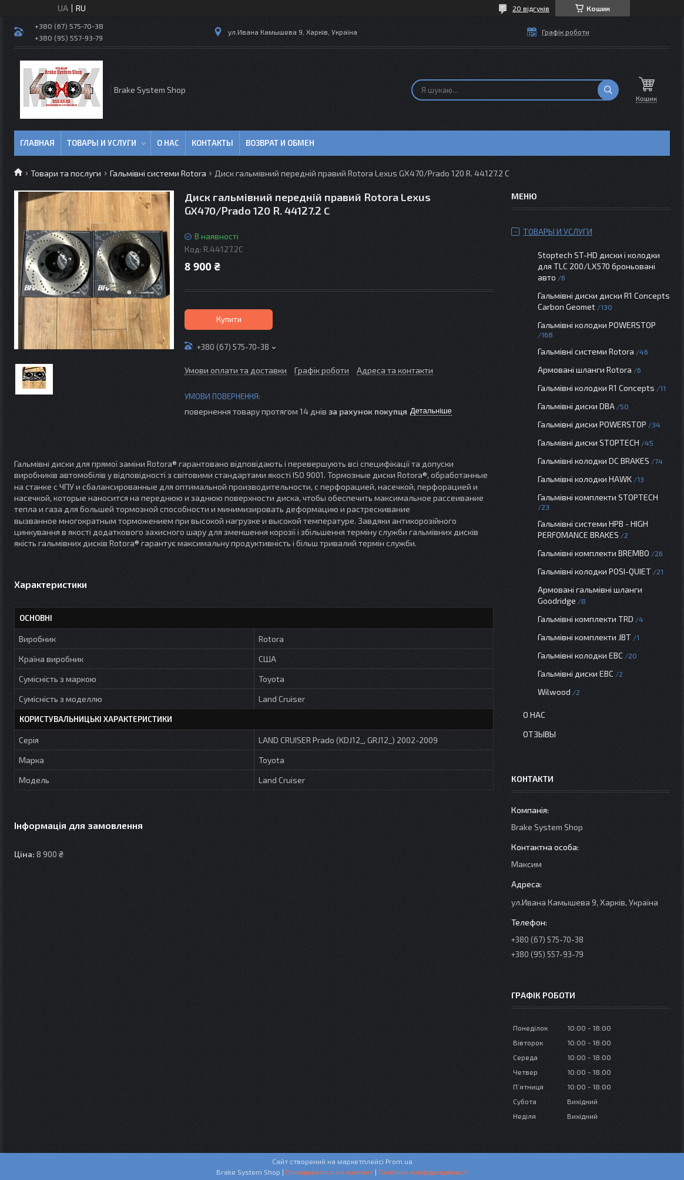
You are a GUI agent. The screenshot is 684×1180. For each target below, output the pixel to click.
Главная (37, 143)
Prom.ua (399, 1161)
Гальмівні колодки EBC (580, 655)
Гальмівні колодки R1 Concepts (597, 388)
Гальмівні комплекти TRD (585, 619)
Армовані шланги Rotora (585, 370)
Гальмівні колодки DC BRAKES (593, 461)
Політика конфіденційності (423, 1172)
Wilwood (554, 692)
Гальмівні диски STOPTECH (588, 442)
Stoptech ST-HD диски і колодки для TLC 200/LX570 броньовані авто (599, 266)
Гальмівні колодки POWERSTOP (597, 325)
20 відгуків (530, 8)
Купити (229, 319)
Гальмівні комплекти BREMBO (593, 553)
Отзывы (539, 734)
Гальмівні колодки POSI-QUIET (594, 571)
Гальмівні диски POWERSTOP (592, 424)
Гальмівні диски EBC (575, 673)
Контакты (212, 143)
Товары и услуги (101, 143)
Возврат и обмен (280, 143)
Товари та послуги (66, 173)
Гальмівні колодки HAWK (585, 479)
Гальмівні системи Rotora (158, 173)
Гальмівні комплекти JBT (584, 637)
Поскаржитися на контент (329, 1172)
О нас (168, 143)
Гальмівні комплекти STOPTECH (598, 497)
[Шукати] (608, 90)
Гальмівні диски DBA (576, 406)
